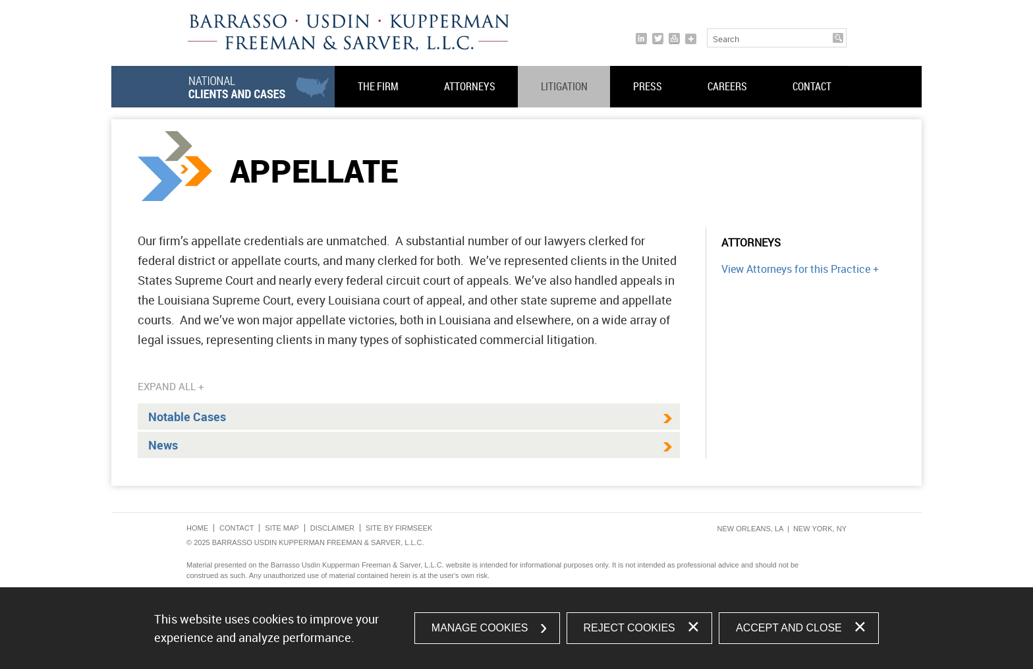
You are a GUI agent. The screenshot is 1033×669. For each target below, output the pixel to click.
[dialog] (516, 628)
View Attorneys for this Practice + (800, 269)
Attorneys (469, 86)
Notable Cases (187, 416)
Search (726, 39)
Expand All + (171, 386)
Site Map (281, 528)
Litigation (564, 86)
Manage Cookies (480, 627)
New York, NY (820, 529)
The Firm (378, 86)
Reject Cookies (629, 627)
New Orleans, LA (750, 529)
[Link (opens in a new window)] (641, 38)
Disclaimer (332, 528)
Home (197, 528)
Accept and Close (789, 627)
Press (647, 86)
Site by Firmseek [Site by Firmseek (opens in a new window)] (399, 528)
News (163, 445)
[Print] (674, 38)
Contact (812, 86)
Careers (727, 86)
